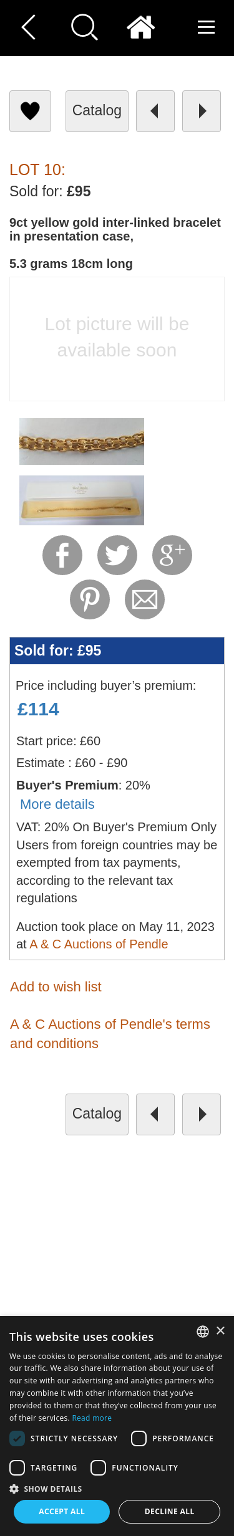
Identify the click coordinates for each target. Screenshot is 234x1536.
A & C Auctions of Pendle (98, 944)
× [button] (220, 1331)
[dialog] (117, 1426)
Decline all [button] (170, 1511)
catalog (97, 110)
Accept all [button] (62, 1511)
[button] (117, 1488)
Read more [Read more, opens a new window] (92, 1418)
